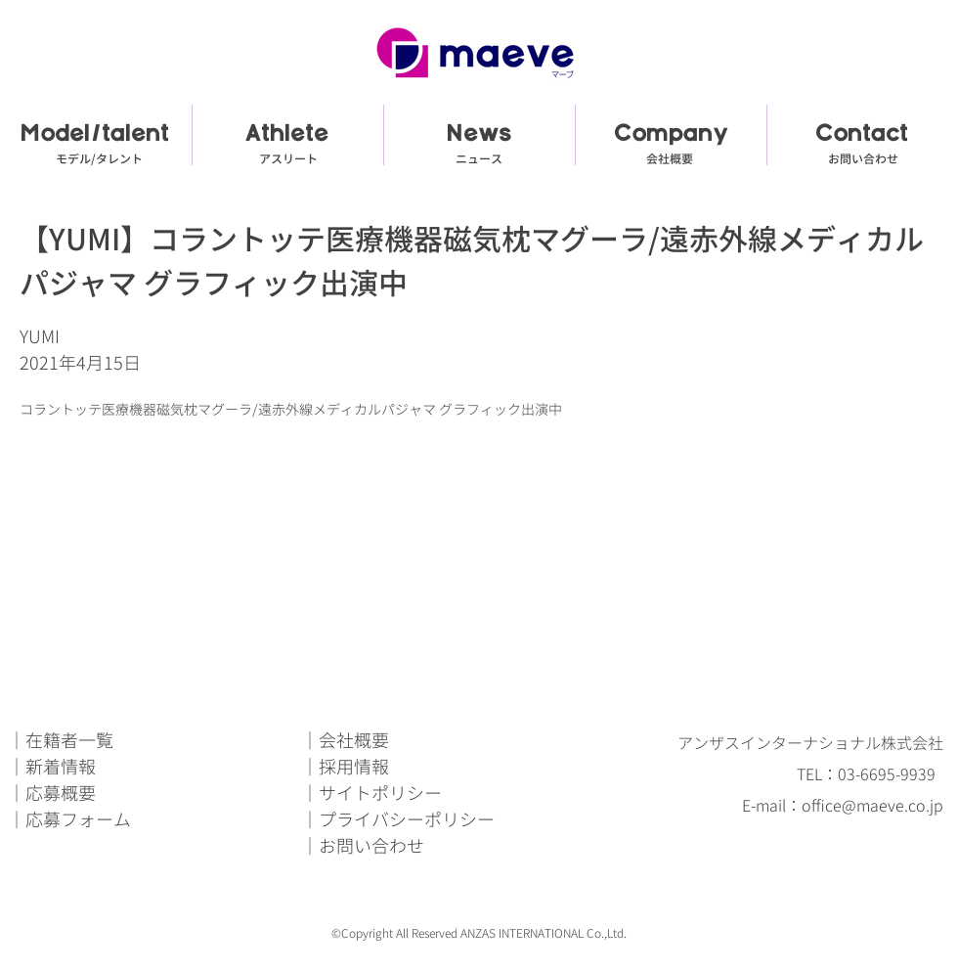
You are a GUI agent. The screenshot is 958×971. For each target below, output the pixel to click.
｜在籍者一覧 (60, 740)
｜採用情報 (345, 767)
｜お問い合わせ (362, 846)
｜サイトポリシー (371, 793)
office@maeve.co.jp (872, 806)
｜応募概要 (52, 793)
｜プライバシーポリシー (398, 820)
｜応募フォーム (69, 820)
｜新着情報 (52, 767)
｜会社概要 (345, 740)
